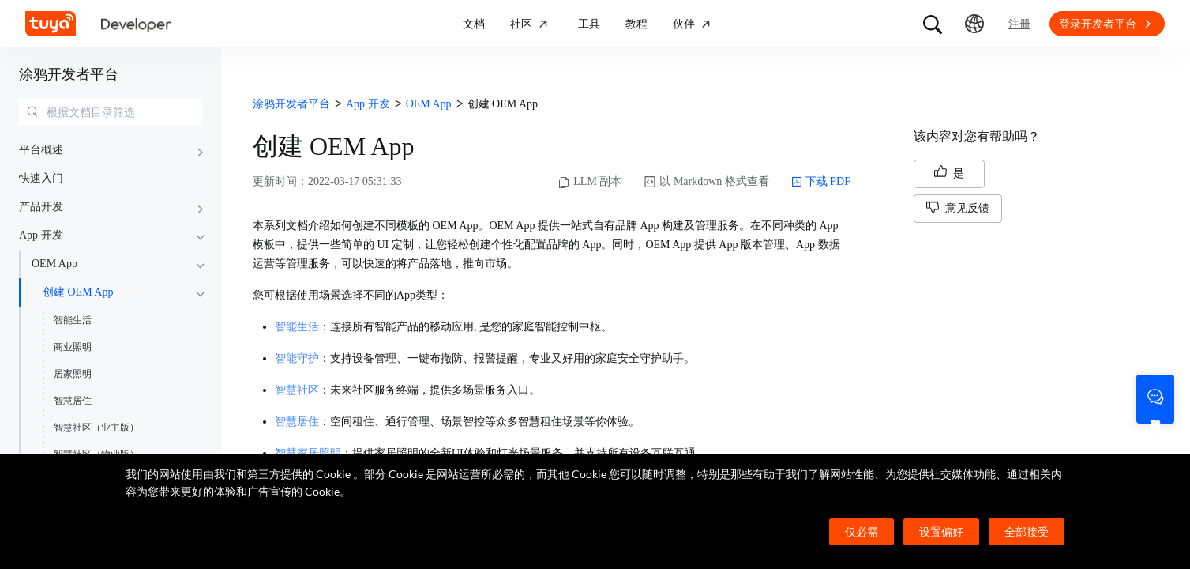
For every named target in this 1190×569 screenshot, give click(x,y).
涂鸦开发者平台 (68, 74)
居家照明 (73, 373)
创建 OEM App (78, 292)
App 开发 (41, 235)
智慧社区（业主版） (96, 427)
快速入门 (41, 178)
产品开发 (41, 207)
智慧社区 (297, 390)
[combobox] (110, 112)
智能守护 (297, 358)
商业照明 (73, 346)
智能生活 (73, 320)
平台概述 (41, 150)
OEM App (54, 263)
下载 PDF (820, 181)
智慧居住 (73, 400)
